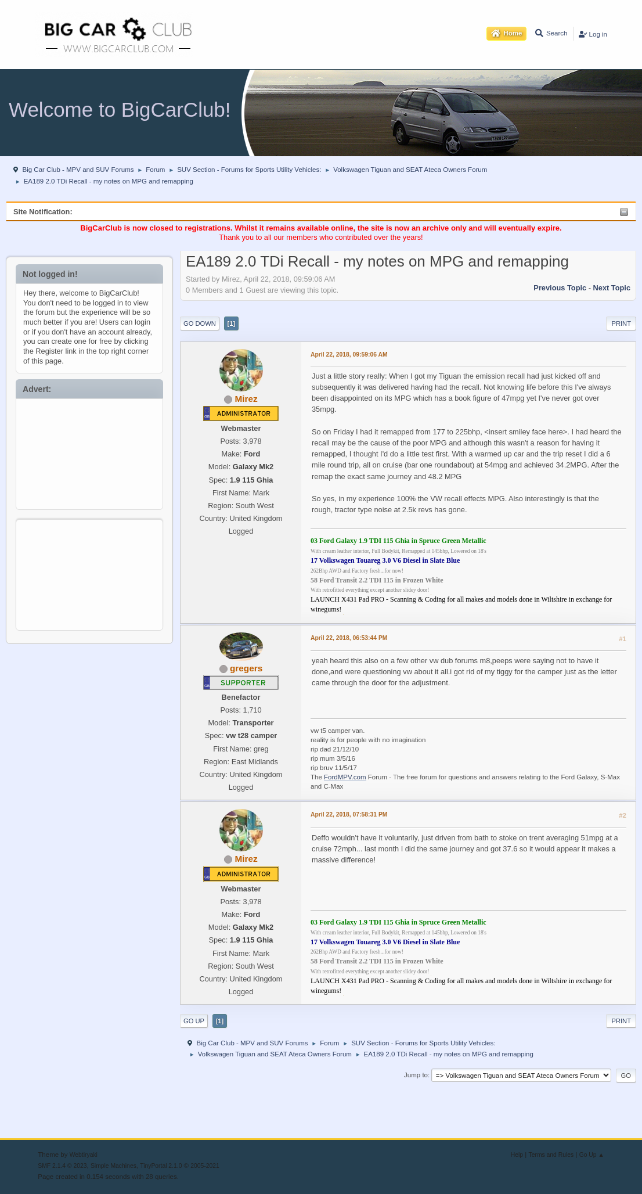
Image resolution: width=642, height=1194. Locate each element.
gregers (246, 668)
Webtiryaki (84, 1155)
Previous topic (559, 287)
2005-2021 (204, 1166)
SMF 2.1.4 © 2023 (62, 1166)
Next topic (611, 287)
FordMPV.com (345, 777)
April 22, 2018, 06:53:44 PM (349, 638)
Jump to (416, 1074)
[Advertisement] (89, 451)
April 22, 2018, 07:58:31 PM (349, 814)
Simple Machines (113, 1166)
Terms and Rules (551, 1155)
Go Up (193, 1020)
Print (621, 323)
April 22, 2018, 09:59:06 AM (349, 354)
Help (517, 1155)
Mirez (246, 399)
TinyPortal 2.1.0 (161, 1166)
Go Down (199, 323)
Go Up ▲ (591, 1155)
